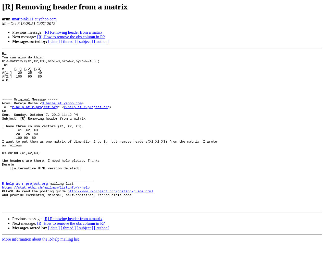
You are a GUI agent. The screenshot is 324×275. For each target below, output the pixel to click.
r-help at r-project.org (35, 118)
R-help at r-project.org (25, 210)
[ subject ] (85, 41)
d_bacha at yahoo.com (62, 113)
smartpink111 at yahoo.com (34, 19)
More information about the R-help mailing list (40, 270)
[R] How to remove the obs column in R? (71, 37)
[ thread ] (68, 41)
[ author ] (101, 41)
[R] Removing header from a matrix (73, 32)
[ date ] (54, 41)
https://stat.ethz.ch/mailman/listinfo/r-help (46, 214)
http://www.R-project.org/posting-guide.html (110, 219)
